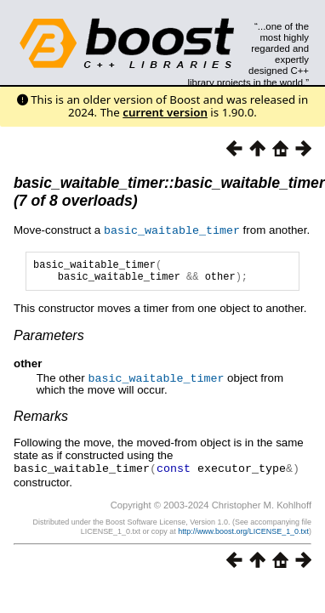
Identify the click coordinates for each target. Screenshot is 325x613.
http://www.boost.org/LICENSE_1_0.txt (243, 534)
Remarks (41, 419)
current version (165, 112)
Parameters (49, 339)
